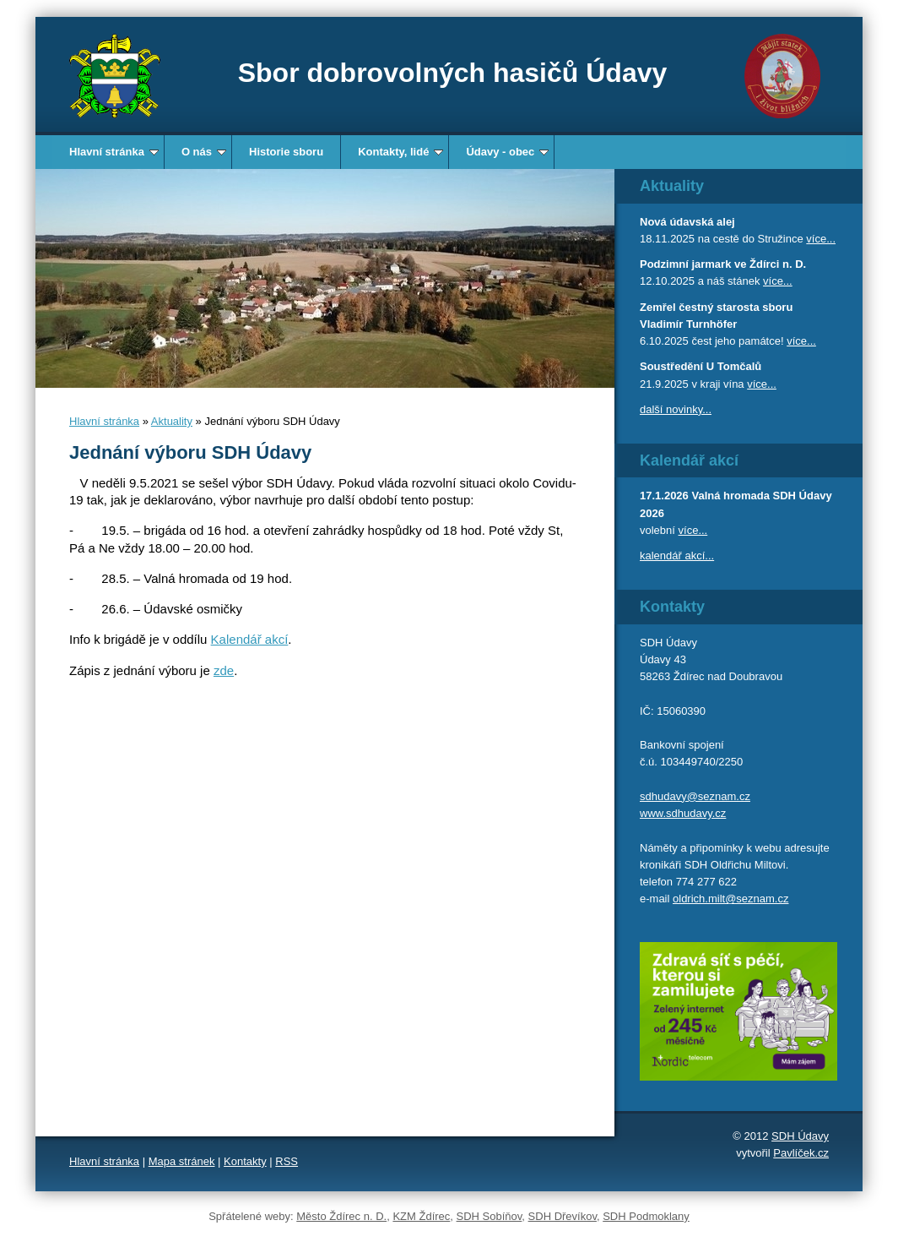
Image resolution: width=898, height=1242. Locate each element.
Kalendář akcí (250, 639)
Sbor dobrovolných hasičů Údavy (453, 72)
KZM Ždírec (421, 1216)
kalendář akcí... (677, 555)
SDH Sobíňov (489, 1216)
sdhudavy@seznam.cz (695, 796)
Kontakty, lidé (400, 151)
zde (224, 670)
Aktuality (171, 421)
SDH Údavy (800, 1136)
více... (821, 238)
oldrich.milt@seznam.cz (730, 898)
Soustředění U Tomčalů (700, 366)
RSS (286, 1161)
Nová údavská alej (687, 221)
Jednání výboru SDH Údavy (190, 452)
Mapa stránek (182, 1161)
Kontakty (245, 1161)
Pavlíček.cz (801, 1153)
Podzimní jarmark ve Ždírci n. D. (723, 264)
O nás (203, 151)
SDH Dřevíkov (562, 1216)
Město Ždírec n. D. (341, 1216)
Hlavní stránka (114, 151)
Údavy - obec (507, 151)
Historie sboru (286, 151)
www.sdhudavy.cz (683, 813)
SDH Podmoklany (646, 1216)
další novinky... (675, 409)
